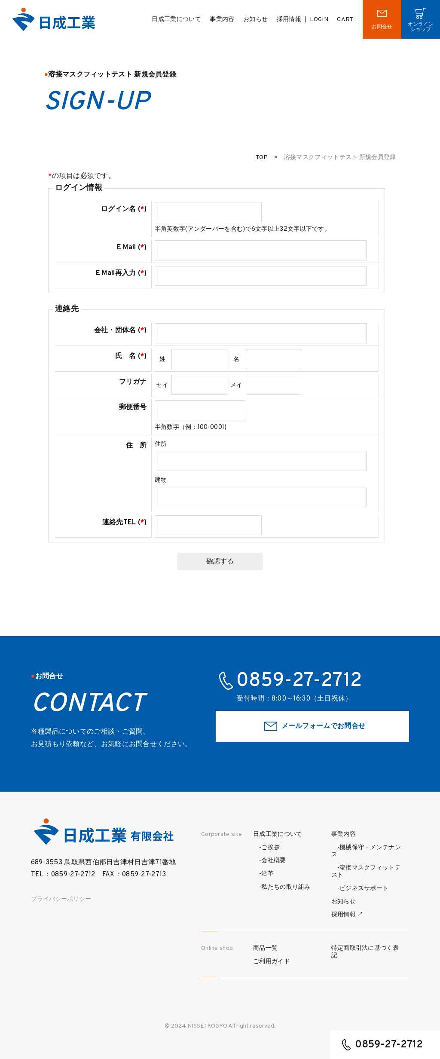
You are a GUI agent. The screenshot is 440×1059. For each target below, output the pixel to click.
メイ (236, 385)
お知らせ (255, 19)
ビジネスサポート (363, 888)
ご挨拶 (270, 847)
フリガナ (133, 382)
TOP (262, 157)
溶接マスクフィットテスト (366, 871)
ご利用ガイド (271, 961)
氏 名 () (131, 356)
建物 (161, 480)
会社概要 (273, 860)
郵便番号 (133, 407)
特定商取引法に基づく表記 (365, 952)
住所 (161, 444)
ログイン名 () (124, 209)
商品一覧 (265, 948)
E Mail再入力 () (121, 273)
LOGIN (319, 19)
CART (345, 19)
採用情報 (289, 19)
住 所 (136, 445)
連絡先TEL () (124, 522)
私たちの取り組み (285, 887)
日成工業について (176, 19)
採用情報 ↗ (347, 914)
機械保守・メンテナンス (366, 851)
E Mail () (132, 247)
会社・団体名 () (120, 330)
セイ (162, 385)
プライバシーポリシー (61, 899)
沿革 (267, 874)
